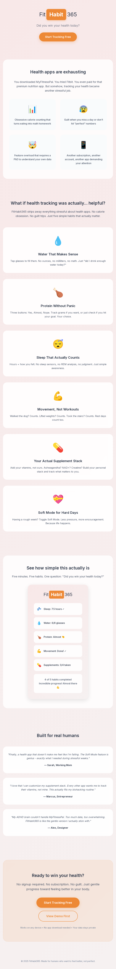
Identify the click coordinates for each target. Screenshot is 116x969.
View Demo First (58, 916)
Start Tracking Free (58, 36)
